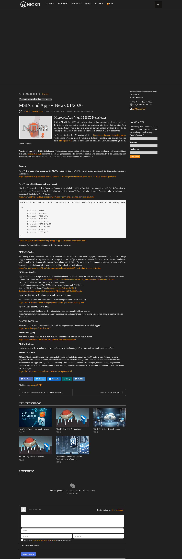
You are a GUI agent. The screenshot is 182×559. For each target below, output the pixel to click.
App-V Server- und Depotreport (111, 392)
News (88, 3)
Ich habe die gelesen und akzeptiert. (47, 540)
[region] (91, 46)
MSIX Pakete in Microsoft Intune (106, 429)
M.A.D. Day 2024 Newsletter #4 (69, 429)
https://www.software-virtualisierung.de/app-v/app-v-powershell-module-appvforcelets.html (56, 197)
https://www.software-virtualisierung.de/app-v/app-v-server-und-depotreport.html (52, 241)
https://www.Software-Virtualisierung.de (109, 135)
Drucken (44, 94)
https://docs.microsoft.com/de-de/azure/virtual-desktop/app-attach (45, 371)
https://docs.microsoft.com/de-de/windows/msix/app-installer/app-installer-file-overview (78, 279)
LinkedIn (54, 379)
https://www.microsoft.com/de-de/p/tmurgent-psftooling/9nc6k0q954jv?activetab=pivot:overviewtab (60, 268)
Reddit (79, 379)
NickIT (50, 3)
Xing (67, 379)
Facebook (26, 379)
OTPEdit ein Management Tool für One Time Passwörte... (42, 392)
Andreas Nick (37, 111)
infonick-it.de (138, 109)
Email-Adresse (137, 135)
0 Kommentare (87, 111)
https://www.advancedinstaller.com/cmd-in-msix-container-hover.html (47, 340)
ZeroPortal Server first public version (34, 429)
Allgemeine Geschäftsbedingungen (43, 540)
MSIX (39, 385)
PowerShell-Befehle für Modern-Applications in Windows (69, 458)
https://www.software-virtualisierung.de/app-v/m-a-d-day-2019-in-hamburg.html (51, 302)
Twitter (40, 379)
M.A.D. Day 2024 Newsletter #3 (32, 457)
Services (76, 3)
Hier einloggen (118, 510)
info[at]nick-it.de (65, 141)
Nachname (134, 149)
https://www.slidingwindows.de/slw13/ (35, 328)
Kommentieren (28, 554)
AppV (32, 385)
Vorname (134, 142)
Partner (63, 3)
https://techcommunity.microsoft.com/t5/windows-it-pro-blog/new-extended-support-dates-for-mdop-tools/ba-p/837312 (67, 177)
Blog (99, 3)
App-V (27, 112)
